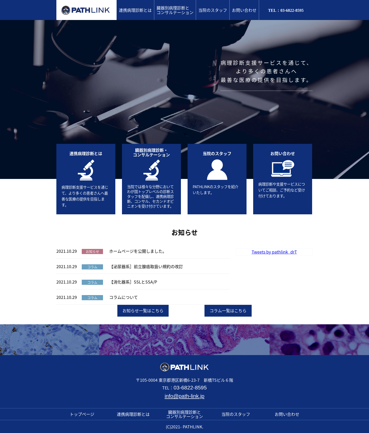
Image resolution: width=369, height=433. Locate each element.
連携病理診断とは (135, 10)
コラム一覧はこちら (228, 310)
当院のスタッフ (212, 10)
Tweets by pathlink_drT (274, 252)
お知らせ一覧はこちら (142, 310)
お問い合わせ (244, 10)
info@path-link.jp (184, 396)
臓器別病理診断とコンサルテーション (175, 10)
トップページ (82, 414)
